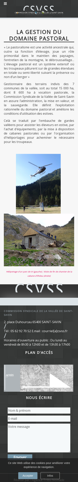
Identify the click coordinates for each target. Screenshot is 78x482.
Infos (50, 475)
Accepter (27, 475)
